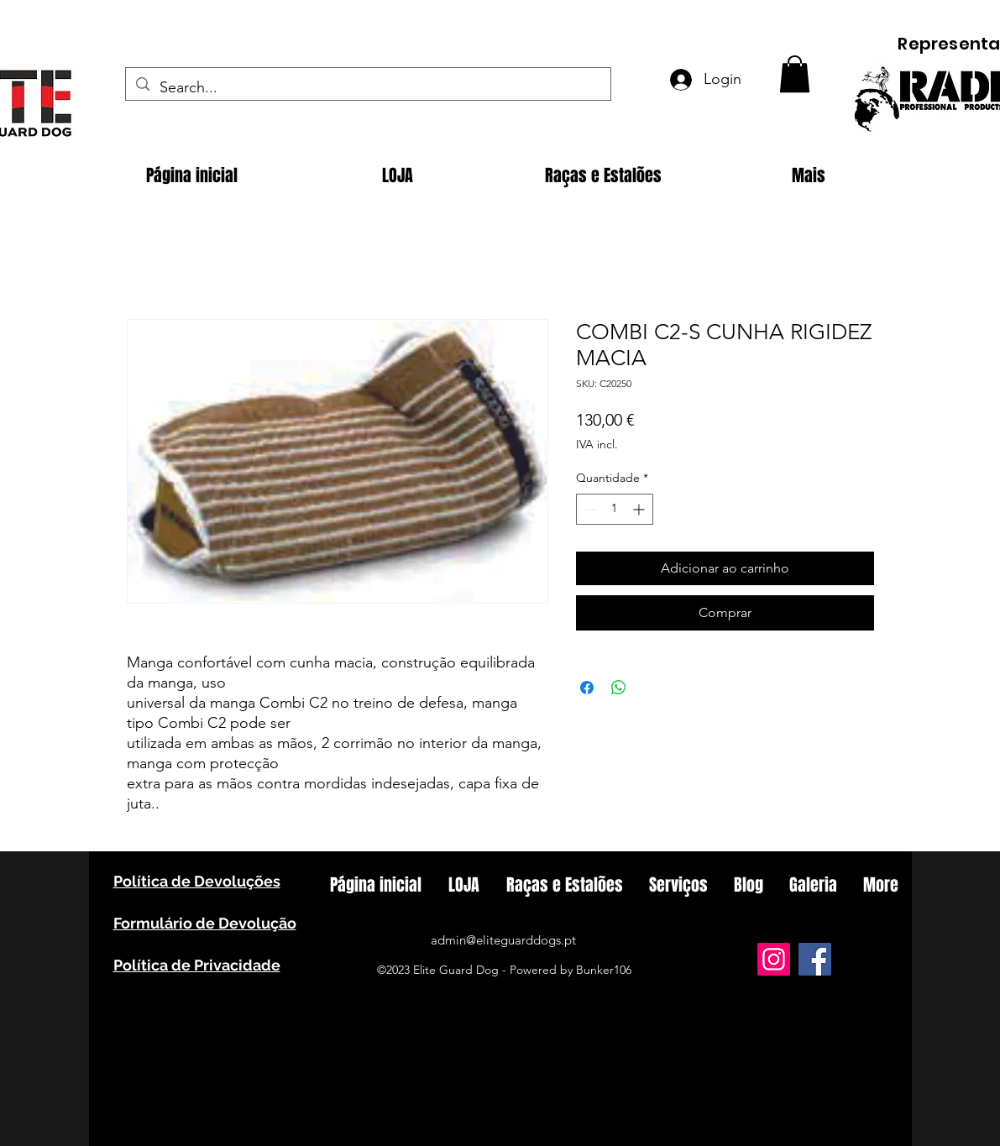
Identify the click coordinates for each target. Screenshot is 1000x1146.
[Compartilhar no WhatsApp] (619, 688)
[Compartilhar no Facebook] (587, 688)
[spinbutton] (614, 509)
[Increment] (640, 509)
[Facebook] (814, 959)
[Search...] (367, 88)
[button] (794, 73)
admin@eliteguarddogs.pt (503, 940)
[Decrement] (589, 509)
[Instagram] (773, 959)
